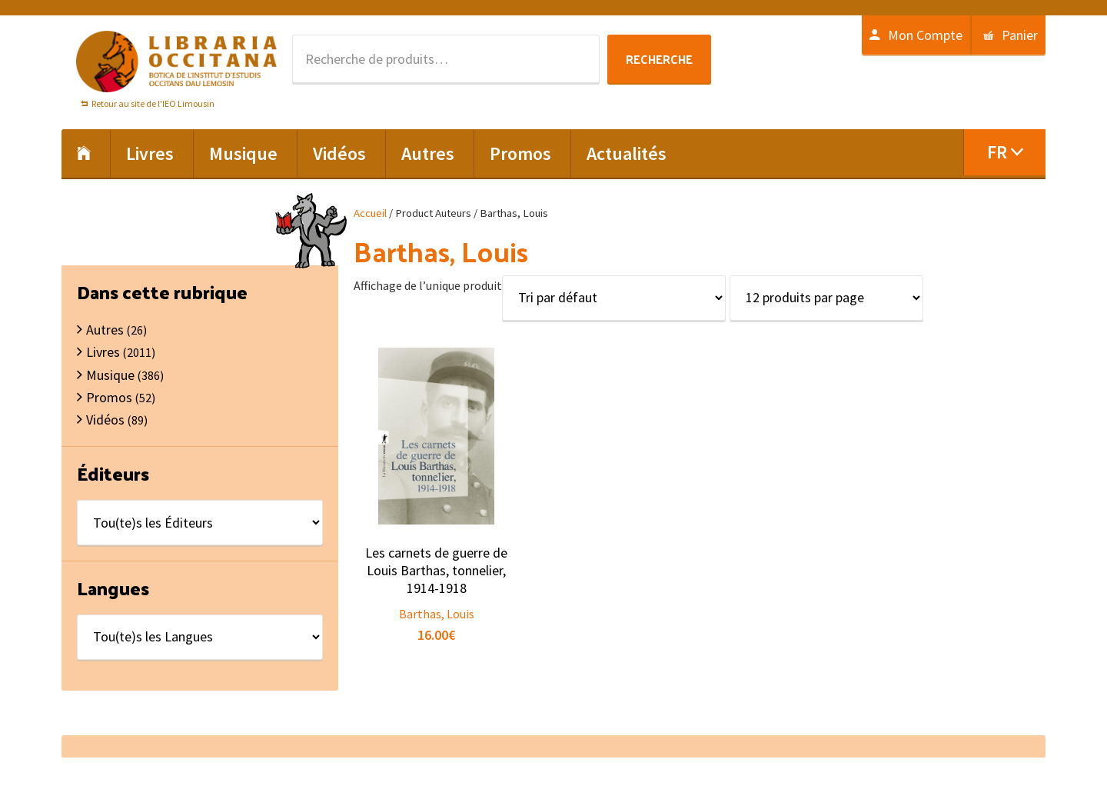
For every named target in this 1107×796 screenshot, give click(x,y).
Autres (105, 329)
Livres (103, 352)
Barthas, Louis (436, 613)
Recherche (659, 59)
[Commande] (614, 298)
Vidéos (105, 419)
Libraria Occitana (177, 61)
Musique (110, 375)
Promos (109, 397)
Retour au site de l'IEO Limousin (152, 103)
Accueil (370, 213)
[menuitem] (1004, 152)
